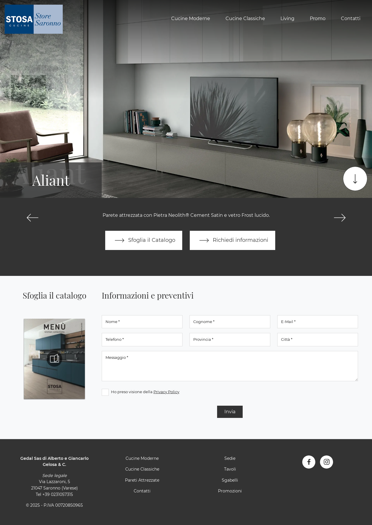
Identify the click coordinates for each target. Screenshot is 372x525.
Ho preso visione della (145, 391)
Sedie (229, 458)
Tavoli (230, 469)
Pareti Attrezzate (142, 480)
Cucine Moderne (190, 18)
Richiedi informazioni (232, 240)
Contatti (350, 18)
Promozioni (230, 491)
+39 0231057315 (57, 494)
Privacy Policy (166, 391)
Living (287, 18)
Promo (318, 18)
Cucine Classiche (245, 18)
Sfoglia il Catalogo (143, 240)
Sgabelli (230, 480)
